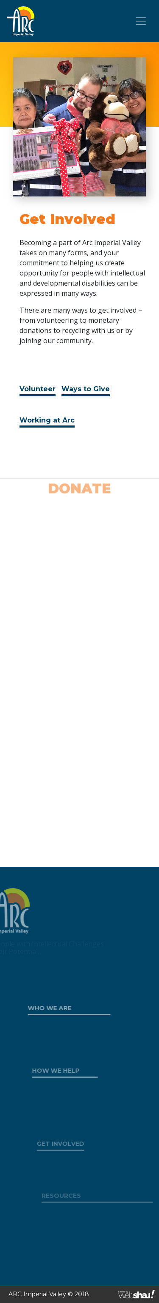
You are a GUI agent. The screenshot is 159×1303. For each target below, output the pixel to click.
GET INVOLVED (66, 1144)
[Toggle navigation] (140, 21)
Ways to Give (85, 389)
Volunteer (38, 389)
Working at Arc (47, 420)
